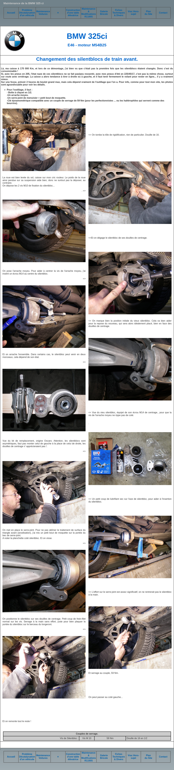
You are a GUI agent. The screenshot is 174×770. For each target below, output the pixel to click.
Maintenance (43, 11)
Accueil (11, 12)
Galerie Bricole (104, 12)
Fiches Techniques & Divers (119, 13)
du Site (148, 14)
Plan (148, 11)
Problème (27, 10)
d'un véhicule (27, 15)
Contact (163, 12)
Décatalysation (27, 12)
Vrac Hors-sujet (133, 12)
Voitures (43, 14)
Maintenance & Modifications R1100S (88, 13)
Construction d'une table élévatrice (73, 13)
